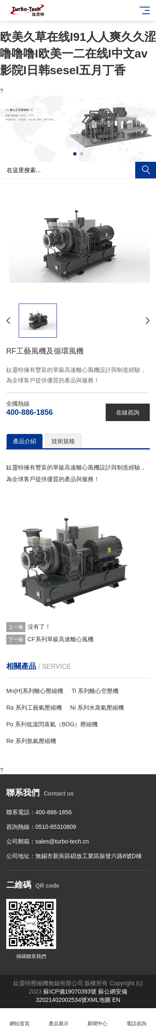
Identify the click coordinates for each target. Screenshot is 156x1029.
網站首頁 (19, 1018)
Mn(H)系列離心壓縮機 (34, 691)
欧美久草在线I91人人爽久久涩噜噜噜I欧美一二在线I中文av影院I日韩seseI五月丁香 (78, 53)
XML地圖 (99, 999)
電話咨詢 (136, 1018)
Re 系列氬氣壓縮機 (31, 741)
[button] (75, 154)
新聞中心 (97, 1018)
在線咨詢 (127, 412)
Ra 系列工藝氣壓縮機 (34, 707)
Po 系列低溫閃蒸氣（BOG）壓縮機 (52, 724)
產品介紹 (24, 441)
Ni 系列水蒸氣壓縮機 (97, 707)
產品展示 (58, 1018)
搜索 (145, 170)
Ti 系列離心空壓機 (95, 691)
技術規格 (63, 441)
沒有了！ (39, 626)
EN (116, 999)
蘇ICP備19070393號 (70, 991)
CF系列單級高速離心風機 (60, 639)
